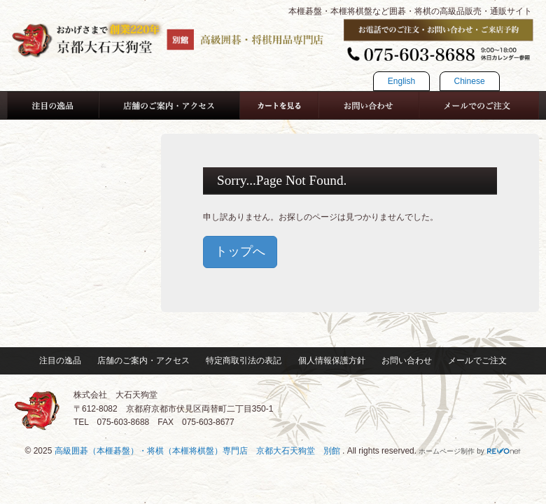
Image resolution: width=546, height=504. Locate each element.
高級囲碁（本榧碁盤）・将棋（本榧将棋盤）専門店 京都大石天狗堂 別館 (198, 451)
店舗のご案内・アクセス (143, 360)
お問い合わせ (407, 360)
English (401, 81)
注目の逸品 (60, 360)
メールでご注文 (477, 360)
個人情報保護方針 (331, 360)
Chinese (469, 81)
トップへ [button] (240, 251)
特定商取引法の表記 (243, 360)
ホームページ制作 (447, 451)
